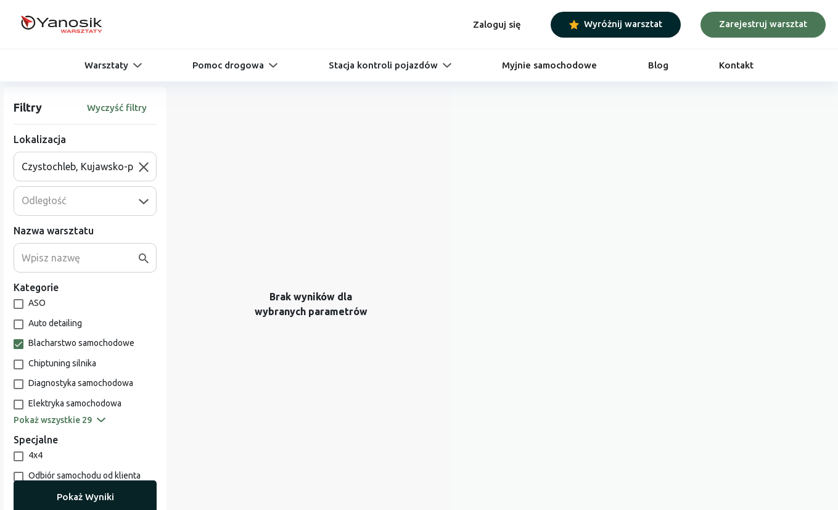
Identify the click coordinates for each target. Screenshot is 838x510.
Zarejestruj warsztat (763, 24)
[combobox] (80, 166)
